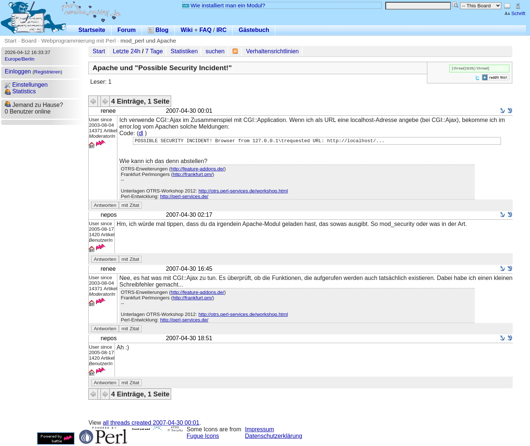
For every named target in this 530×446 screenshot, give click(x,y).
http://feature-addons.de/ (197, 170)
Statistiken (184, 51)
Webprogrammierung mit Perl (78, 40)
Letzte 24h (127, 51)
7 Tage (154, 51)
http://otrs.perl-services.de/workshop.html (243, 192)
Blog (158, 30)
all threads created (151, 424)
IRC (221, 30)
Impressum (259, 430)
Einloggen (18, 71)
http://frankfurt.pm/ (192, 175)
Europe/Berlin (20, 59)
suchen (215, 51)
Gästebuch (254, 30)
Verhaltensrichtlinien (272, 51)
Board (28, 40)
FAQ (205, 30)
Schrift (514, 13)
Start (10, 40)
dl (141, 133)
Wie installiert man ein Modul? (224, 5)
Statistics (20, 91)
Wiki (187, 30)
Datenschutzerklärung (274, 437)
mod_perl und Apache (148, 40)
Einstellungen (26, 85)
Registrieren (47, 72)
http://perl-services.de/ (184, 197)
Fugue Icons (203, 437)
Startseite (91, 30)
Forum (126, 30)
